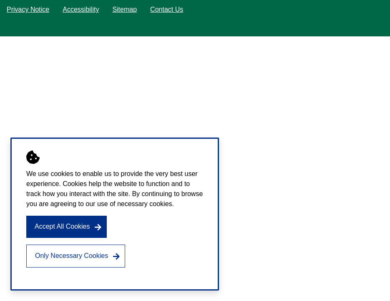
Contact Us (166, 9)
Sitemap (124, 9)
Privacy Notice (28, 9)
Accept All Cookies (62, 226)
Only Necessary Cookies (71, 255)
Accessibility (81, 9)
